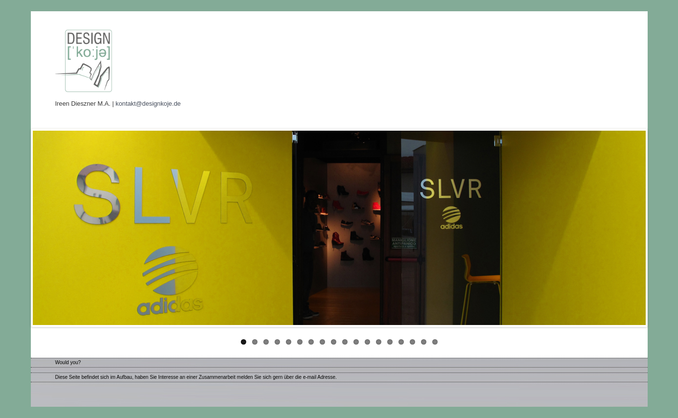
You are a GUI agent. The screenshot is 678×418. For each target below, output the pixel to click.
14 (390, 342)
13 (378, 342)
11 (356, 342)
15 (401, 342)
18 (435, 342)
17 (423, 342)
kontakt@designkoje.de (148, 103)
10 (345, 342)
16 (412, 342)
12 (367, 342)
